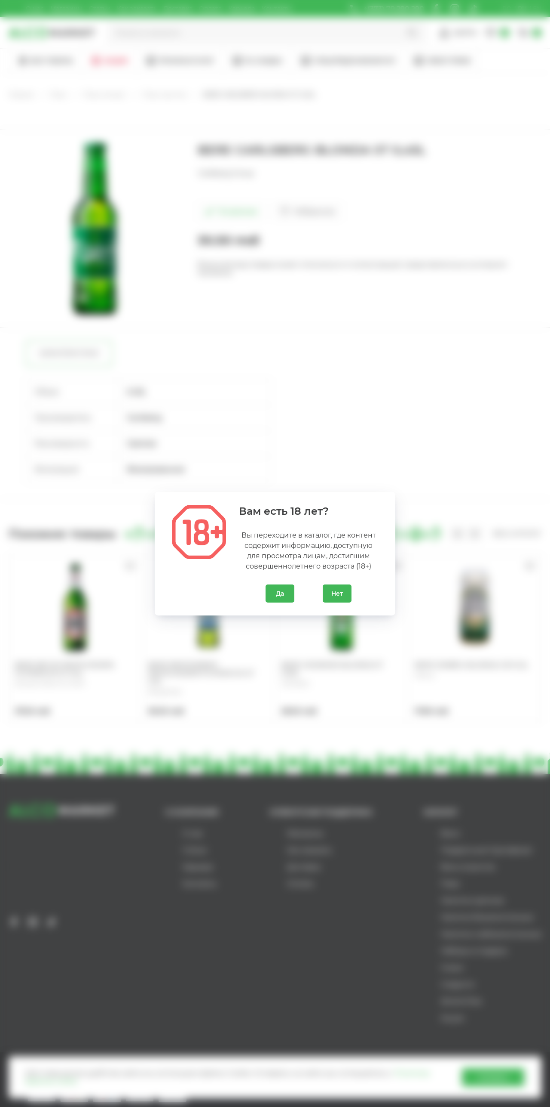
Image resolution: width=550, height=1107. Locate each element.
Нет (337, 593)
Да (280, 593)
